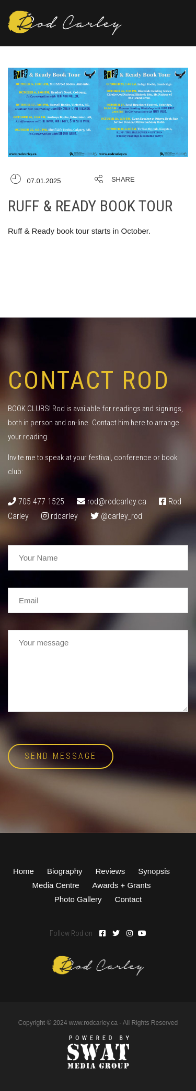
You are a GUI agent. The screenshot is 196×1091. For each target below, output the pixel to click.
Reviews (110, 871)
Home (23, 871)
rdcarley (64, 516)
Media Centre (55, 885)
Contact (128, 899)
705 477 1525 (41, 501)
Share (123, 179)
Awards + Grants (122, 885)
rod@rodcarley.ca (116, 501)
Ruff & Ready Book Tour (90, 206)
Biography (65, 871)
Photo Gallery (78, 899)
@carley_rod (121, 516)
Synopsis (154, 871)
